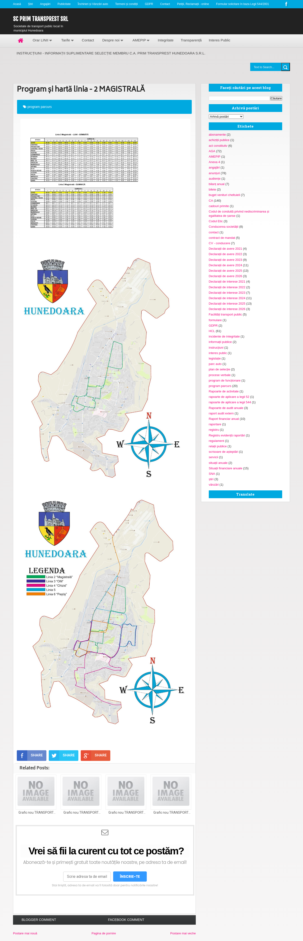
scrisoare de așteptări (223, 451)
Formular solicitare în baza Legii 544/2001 (242, 4)
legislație (215, 358)
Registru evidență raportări (227, 435)
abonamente (217, 134)
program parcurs (39, 106)
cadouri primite (219, 206)
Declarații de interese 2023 (227, 292)
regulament (216, 441)
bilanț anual (217, 184)
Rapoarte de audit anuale (226, 408)
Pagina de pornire (104, 933)
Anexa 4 (214, 162)
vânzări (214, 484)
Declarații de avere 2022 (225, 254)
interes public (218, 353)
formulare (215, 320)
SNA (212, 473)
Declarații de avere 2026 (225, 276)
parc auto (215, 364)
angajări (214, 167)
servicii (213, 457)
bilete (212, 189)
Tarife (65, 40)
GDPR (149, 4)
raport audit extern (221, 413)
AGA (212, 151)
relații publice (218, 446)
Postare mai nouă (25, 933)
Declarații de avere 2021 (225, 248)
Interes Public (219, 40)
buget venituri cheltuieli (224, 195)
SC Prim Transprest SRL (40, 18)
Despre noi (111, 40)
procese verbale (220, 375)
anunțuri (214, 173)
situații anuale (218, 463)
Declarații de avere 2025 (225, 270)
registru (214, 429)
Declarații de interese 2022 (227, 287)
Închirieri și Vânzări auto (93, 4)
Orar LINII (40, 40)
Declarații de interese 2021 (227, 281)
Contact (165, 4)
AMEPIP (139, 40)
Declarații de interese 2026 (227, 309)
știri (211, 479)
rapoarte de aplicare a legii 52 (229, 397)
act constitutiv (218, 145)
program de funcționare (225, 380)
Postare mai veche (183, 933)
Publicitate (64, 4)
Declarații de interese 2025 (227, 303)
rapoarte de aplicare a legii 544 (230, 402)
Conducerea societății (223, 226)
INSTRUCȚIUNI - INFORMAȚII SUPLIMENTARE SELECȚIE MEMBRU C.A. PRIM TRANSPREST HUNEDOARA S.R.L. (111, 53)
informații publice (220, 342)
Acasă (17, 4)
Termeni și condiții (126, 4)
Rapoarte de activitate (224, 391)
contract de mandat (222, 238)
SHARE (30, 755)
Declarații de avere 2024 (225, 265)
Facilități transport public (225, 314)
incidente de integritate (224, 336)
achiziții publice (219, 140)
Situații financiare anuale (225, 468)
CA (211, 200)
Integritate (166, 40)
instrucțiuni (216, 347)
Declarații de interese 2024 (227, 298)
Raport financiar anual (224, 419)
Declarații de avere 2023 (225, 260)
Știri (30, 4)
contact (214, 232)
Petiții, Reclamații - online (193, 4)
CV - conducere (219, 243)
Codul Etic (216, 221)
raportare (215, 424)
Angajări (45, 4)
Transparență (191, 40)
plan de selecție (219, 369)
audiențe (215, 178)
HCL (212, 331)
